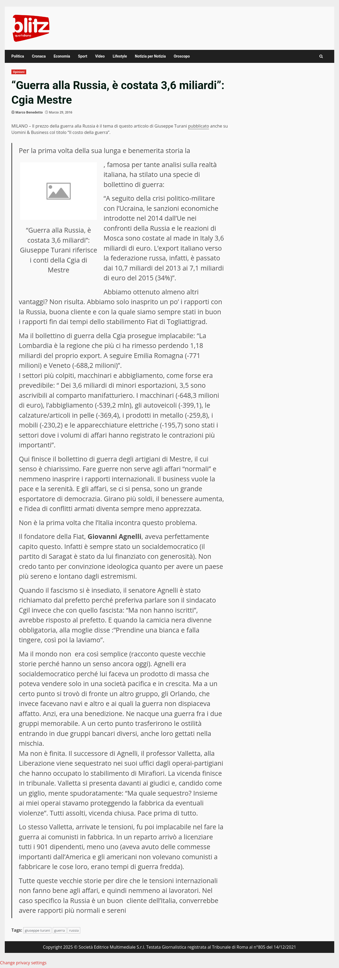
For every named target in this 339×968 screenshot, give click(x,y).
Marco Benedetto (29, 112)
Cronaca (39, 56)
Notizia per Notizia (150, 56)
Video (100, 56)
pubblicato (198, 126)
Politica (17, 56)
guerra (59, 930)
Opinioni (19, 72)
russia (74, 930)
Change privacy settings (23, 963)
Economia (62, 56)
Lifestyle (120, 56)
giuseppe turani (37, 930)
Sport (82, 56)
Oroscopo (182, 56)
